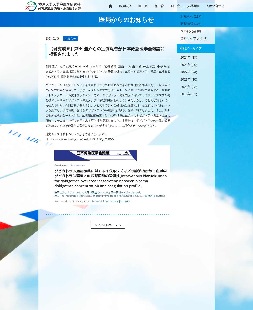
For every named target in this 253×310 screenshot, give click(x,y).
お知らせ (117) (190, 49)
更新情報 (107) (190, 57)
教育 (161, 6)
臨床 (144, 6)
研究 (177, 6)
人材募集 (193, 6)
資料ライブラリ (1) (193, 71)
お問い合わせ (215, 6)
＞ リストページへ (108, 225)
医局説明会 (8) (190, 64)
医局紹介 (125, 6)
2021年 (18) (188, 112)
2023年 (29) (188, 98)
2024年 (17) (188, 90)
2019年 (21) (188, 127)
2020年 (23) (188, 120)
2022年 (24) (188, 105)
